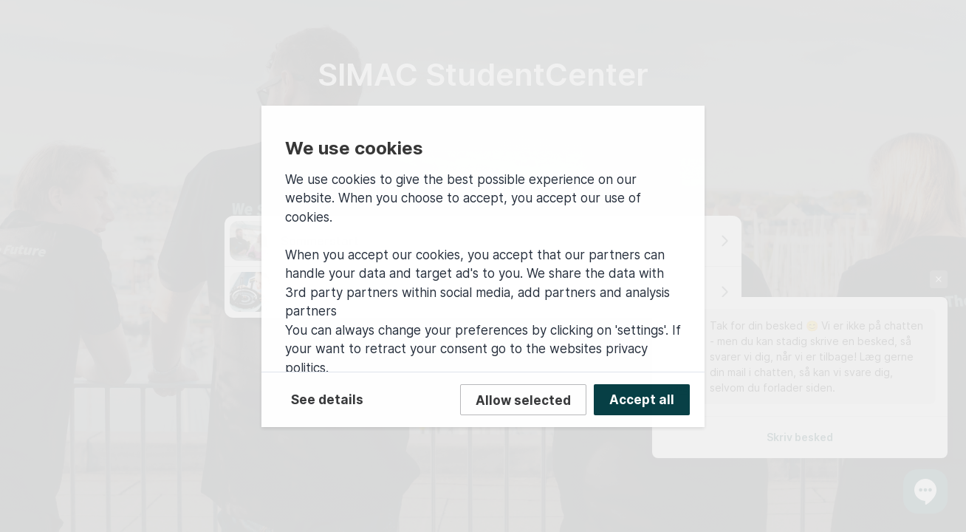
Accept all (641, 399)
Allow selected (523, 400)
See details (327, 399)
